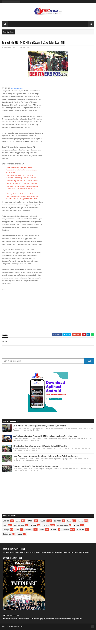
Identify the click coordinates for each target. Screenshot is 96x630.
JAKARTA (33, 525)
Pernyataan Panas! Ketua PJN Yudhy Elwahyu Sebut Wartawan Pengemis (35, 466)
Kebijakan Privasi (62, 525)
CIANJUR (30, 521)
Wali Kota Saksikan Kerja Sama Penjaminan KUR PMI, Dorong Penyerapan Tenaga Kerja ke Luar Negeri (45, 436)
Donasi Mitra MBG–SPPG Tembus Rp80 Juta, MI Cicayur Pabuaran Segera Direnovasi (39, 426)
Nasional (76, 525)
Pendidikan (29, 530)
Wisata (20, 534)
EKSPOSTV (57, 521)
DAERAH (26, 47)
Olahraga (6, 530)
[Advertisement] (48, 313)
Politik (42, 530)
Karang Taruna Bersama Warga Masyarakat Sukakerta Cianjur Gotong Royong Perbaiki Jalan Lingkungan (45, 456)
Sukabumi (66, 530)
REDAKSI (53, 530)
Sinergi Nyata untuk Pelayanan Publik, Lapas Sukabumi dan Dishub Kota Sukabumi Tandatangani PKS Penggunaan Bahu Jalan (22, 196)
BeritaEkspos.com (16, 627)
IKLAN (4, 525)
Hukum (80, 521)
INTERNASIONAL (19, 525)
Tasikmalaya (7, 534)
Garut (68, 521)
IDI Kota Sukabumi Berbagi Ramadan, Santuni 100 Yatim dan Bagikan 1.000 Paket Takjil (40, 446)
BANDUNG (6, 521)
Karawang (46, 525)
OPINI (17, 530)
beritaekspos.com (17, 88)
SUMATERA (80, 530)
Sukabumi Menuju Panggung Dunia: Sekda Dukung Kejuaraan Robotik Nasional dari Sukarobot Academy (22, 188)
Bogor (18, 521)
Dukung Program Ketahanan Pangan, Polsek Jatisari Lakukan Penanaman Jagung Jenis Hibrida (22, 170)
